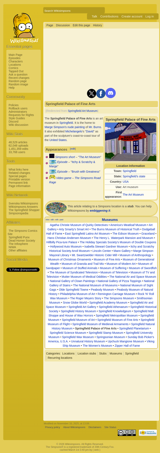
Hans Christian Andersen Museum (69, 238)
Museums (110, 220)
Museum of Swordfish (143, 268)
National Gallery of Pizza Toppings (119, 281)
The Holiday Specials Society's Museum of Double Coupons (118, 242)
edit (73, 148)
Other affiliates (18, 250)
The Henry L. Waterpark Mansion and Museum (123, 238)
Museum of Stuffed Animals (80, 268)
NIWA (12, 247)
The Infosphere (18, 243)
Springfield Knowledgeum (115, 311)
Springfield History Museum (78, 311)
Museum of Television (114, 272)
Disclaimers (94, 427)
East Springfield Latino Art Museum (87, 233)
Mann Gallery (122, 250)
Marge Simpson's (56, 127)
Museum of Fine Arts (107, 259)
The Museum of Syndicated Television (73, 272)
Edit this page (81, 25)
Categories (53, 353)
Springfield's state (134, 176)
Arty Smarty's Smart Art (74, 229)
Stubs (103, 353)
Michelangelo (73, 131)
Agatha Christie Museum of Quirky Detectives (79, 225)
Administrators (18, 111)
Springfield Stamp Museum (106, 332)
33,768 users (17, 152)
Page (49, 25)
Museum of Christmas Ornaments (69, 259)
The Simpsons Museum (119, 298)
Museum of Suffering (113, 268)
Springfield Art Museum (83, 110)
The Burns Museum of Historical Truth (115, 229)
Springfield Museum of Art (78, 319)
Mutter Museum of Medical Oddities (84, 276)
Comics (13, 68)
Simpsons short (65, 157)
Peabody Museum (102, 289)
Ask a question (18, 74)
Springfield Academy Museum (108, 302)
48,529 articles (18, 142)
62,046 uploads (18, 145)
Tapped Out (16, 71)
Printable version (19, 179)
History (97, 25)
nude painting (76, 127)
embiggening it (100, 210)
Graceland (148, 233)
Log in (149, 16)
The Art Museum (133, 194)
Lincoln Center (102, 250)
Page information (19, 186)
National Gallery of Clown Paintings (72, 281)
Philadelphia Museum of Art (77, 294)
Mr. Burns (95, 127)
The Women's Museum (97, 345)
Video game (63, 178)
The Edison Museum (125, 233)
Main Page (15, 54)
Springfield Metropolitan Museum (117, 315)
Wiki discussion (18, 124)
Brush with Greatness (85, 171)
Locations (15, 64)
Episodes (15, 58)
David (90, 131)
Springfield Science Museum (68, 332)
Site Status (110, 427)
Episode (62, 162)
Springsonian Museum (110, 337)
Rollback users (18, 108)
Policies (13, 105)
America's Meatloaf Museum (128, 225)
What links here (18, 169)
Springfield (129, 171)
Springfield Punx (19, 237)
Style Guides (17, 118)
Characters (16, 61)
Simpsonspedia (18, 213)
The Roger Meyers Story (85, 298)
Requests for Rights (21, 115)
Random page (18, 81)
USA (126, 181)
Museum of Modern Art (121, 263)
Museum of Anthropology (135, 255)
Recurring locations (60, 357)
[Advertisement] (22, 334)
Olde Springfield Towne (73, 289)
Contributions (109, 16)
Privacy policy (52, 427)
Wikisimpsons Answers (23, 206)
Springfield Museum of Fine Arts (117, 319)
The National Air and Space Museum (132, 276)
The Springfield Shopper (24, 210)
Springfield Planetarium (134, 328)
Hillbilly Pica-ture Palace (61, 242)
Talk (94, 16)
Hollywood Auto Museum (66, 246)
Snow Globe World (75, 302)
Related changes (19, 172)
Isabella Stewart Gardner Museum (106, 246)
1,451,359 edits (18, 148)
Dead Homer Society (22, 240)
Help (12, 87)
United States (58, 140)
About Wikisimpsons (74, 427)
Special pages (18, 176)
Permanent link (18, 182)
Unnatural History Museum (88, 341)
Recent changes (19, 77)
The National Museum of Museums (95, 285)
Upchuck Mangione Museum (126, 341)
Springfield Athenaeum (113, 306)
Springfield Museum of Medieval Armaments (100, 324)
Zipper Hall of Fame (127, 345)
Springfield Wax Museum (78, 337)
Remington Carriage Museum (116, 294)
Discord (13, 121)
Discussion (63, 25)
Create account (131, 16)
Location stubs (87, 353)
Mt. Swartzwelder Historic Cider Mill (94, 255)
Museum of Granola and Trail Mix (83, 263)
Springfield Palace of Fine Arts (96, 328)
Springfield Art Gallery (82, 306)
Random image (18, 84)
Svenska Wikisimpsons (23, 203)
